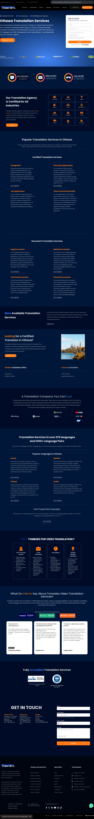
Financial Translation (35, 778)
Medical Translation (35, 775)
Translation (24, 7)
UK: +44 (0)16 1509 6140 (33, 2)
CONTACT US (12, 125)
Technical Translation (35, 784)
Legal (55, 773)
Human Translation (35, 789)
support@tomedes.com (51, 804)
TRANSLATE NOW (7, 40)
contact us (10, 355)
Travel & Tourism (58, 792)
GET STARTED (15, 186)
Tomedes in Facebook (78, 778)
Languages (48, 7)
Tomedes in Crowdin (78, 784)
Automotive (57, 789)
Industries (58, 767)
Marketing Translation (35, 781)
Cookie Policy (24, 816)
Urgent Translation (35, 792)
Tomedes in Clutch (77, 781)
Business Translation (35, 786)
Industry (41, 7)
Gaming (56, 781)
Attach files (73, 35)
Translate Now (87, 7)
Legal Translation (34, 773)
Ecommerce (57, 778)
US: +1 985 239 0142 (20, 2)
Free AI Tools (56, 7)
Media (55, 784)
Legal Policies (69, 815)
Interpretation (33, 7)
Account (47, 815)
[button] (58, 723)
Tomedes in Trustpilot (78, 773)
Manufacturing (58, 786)
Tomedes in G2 (76, 776)
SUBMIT (80, 42)
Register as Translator (57, 815)
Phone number (73, 722)
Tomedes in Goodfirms (78, 790)
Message (73, 733)
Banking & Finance (58, 775)
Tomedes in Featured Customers (81, 787)
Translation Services (38, 767)
